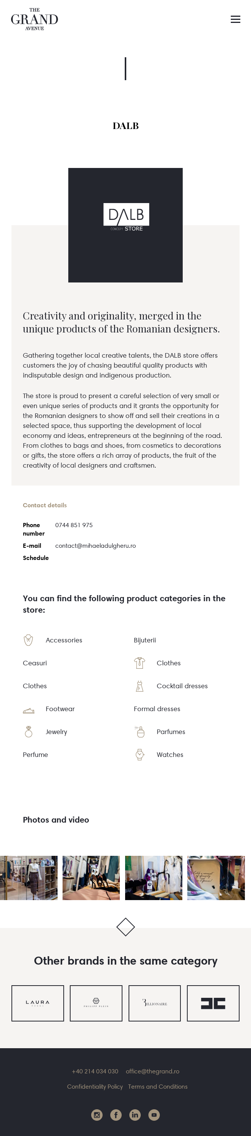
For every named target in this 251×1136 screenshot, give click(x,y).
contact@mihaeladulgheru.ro (95, 545)
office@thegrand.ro (152, 1071)
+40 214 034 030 (95, 1071)
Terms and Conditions (158, 1086)
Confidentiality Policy (95, 1086)
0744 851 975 (74, 525)
